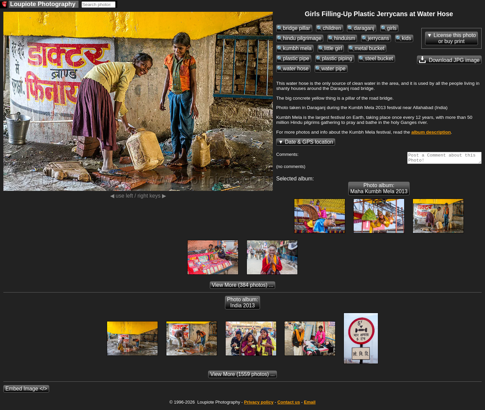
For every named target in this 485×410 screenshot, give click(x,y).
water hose (296, 68)
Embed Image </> (26, 391)
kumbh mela (297, 48)
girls (392, 28)
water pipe (333, 68)
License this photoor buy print (454, 38)
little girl (333, 48)
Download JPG (449, 59)
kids (406, 38)
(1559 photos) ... (242, 376)
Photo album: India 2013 (242, 304)
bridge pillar (296, 28)
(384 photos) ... (242, 287)
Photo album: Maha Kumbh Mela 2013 (379, 190)
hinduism (344, 38)
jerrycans (378, 38)
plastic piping (337, 58)
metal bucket (369, 48)
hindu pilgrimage (302, 38)
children (332, 28)
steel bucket (379, 58)
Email (310, 404)
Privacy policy (258, 404)
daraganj (364, 28)
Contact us (288, 404)
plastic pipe (296, 58)
